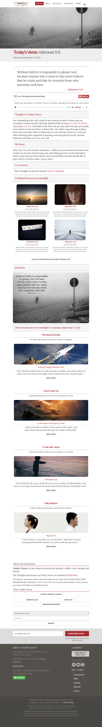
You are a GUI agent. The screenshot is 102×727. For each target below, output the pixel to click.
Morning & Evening (51, 334)
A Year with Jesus (51, 447)
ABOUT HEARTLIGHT (25, 647)
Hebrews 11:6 (75, 89)
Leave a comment (55, 171)
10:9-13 (77, 123)
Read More (51, 546)
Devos (39, 3)
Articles (57, 3)
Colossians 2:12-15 (21, 126)
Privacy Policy (77, 640)
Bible (47, 3)
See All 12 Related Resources (51, 259)
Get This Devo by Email (29, 96)
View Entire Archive (51, 604)
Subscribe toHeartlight (80, 654)
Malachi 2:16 (51, 536)
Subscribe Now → (77, 634)
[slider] (42, 107)
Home (76, 691)
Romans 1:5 (67, 123)
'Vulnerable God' (51, 479)
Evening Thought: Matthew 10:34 (51, 367)
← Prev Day (31, 600)
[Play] (15, 107)
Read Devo (51, 378)
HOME (78, 3)
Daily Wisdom (51, 503)
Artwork (68, 3)
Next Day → (69, 600)
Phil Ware (73, 575)
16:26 (84, 123)
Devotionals (79, 674)
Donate (19, 677)
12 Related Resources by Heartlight (31, 178)
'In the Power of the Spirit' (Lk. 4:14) (51, 423)
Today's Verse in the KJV (51, 594)
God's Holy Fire (51, 390)
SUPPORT (18, 666)
